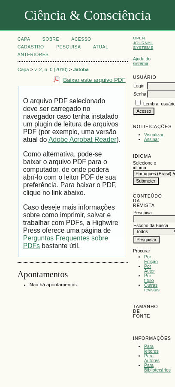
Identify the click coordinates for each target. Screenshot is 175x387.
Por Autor (149, 268)
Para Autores (152, 358)
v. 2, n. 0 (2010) (51, 69)
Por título (149, 278)
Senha (139, 94)
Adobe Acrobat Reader (82, 139)
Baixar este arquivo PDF (94, 80)
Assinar (151, 139)
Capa (24, 39)
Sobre (50, 39)
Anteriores (33, 54)
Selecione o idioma (144, 165)
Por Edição (151, 259)
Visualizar (153, 134)
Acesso (81, 39)
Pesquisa (68, 47)
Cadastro (31, 47)
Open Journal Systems (143, 43)
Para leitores (151, 349)
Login (138, 86)
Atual (100, 47)
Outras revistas (152, 287)
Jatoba (81, 69)
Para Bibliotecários (157, 367)
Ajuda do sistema (142, 61)
